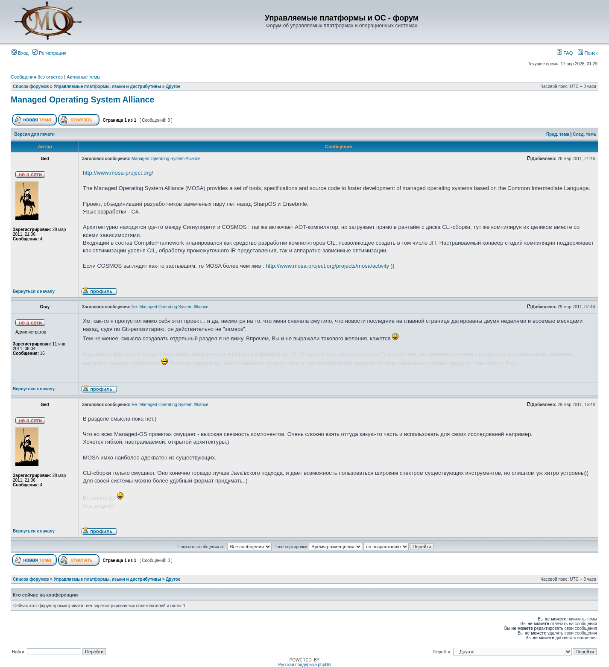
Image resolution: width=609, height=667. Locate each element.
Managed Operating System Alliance (82, 99)
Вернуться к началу (34, 291)
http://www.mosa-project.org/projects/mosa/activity (327, 266)
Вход (20, 53)
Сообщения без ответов (37, 76)
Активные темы (83, 76)
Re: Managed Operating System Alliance (170, 306)
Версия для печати (35, 134)
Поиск (587, 53)
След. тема (584, 134)
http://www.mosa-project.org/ (118, 173)
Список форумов (31, 86)
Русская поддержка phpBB (304, 664)
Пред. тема (557, 134)
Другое (173, 86)
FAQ (565, 53)
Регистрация (49, 53)
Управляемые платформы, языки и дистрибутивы (107, 86)
